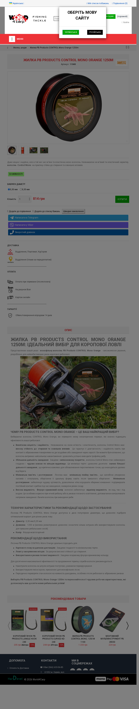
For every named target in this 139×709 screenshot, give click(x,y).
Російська (95, 32)
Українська (71, 32)
